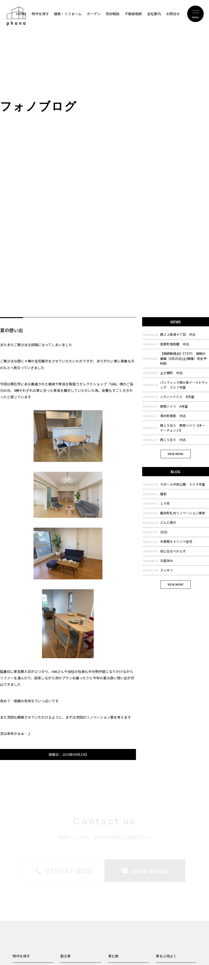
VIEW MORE (176, 454)
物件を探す (21, 956)
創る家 (65, 956)
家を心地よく (166, 956)
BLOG (175, 471)
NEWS (175, 322)
